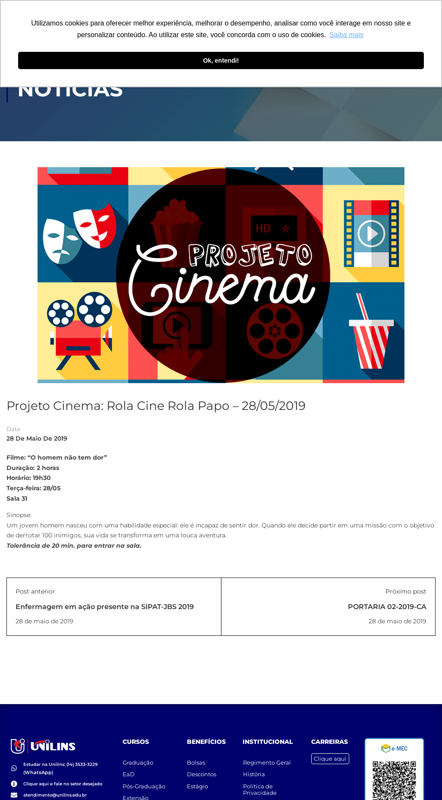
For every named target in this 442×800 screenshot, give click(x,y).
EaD (129, 770)
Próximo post (405, 592)
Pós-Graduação (144, 782)
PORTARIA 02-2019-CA (387, 607)
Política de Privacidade (260, 786)
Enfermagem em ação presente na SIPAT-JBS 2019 (105, 607)
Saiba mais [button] (346, 34)
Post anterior (35, 592)
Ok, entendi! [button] (221, 60)
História (254, 770)
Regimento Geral (267, 758)
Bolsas (196, 758)
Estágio (197, 782)
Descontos (202, 770)
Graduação (138, 758)
